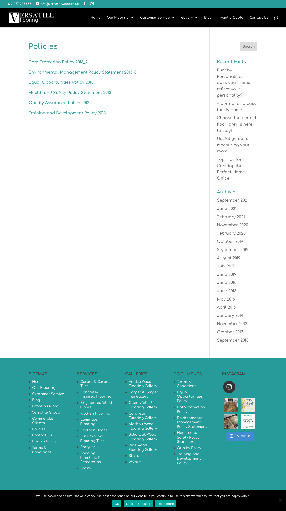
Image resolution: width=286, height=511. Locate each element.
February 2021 (231, 217)
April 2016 (226, 307)
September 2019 (232, 250)
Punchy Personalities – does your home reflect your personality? (233, 82)
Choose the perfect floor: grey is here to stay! (236, 124)
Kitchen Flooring (95, 413)
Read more (166, 504)
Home (95, 17)
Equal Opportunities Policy (190, 396)
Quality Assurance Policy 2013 (59, 103)
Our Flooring (118, 17)
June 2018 (226, 282)
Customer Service (155, 17)
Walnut (135, 462)
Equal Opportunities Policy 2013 (61, 82)
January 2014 (230, 316)
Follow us (240, 436)
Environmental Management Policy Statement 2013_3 (82, 72)
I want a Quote (230, 17)
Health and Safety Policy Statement (188, 437)
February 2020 (231, 233)
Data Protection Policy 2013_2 (58, 62)
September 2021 (233, 200)
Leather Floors (93, 430)
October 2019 (230, 241)
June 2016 (226, 291)
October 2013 (230, 332)
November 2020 (232, 225)
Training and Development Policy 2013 (67, 113)
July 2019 (226, 266)
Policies (39, 429)
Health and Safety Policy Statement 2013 (70, 93)
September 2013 (232, 340)
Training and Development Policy (189, 458)
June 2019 (226, 274)
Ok (117, 504)
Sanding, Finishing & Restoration (90, 457)
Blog (208, 17)
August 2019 (228, 258)
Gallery (187, 17)
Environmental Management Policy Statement (192, 422)
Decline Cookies (138, 504)
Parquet (87, 447)
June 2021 (226, 209)
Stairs (85, 468)
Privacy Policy (44, 441)
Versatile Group (46, 412)
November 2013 (232, 324)
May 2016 (226, 299)
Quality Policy (189, 448)
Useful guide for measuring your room (233, 145)
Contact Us (259, 17)
